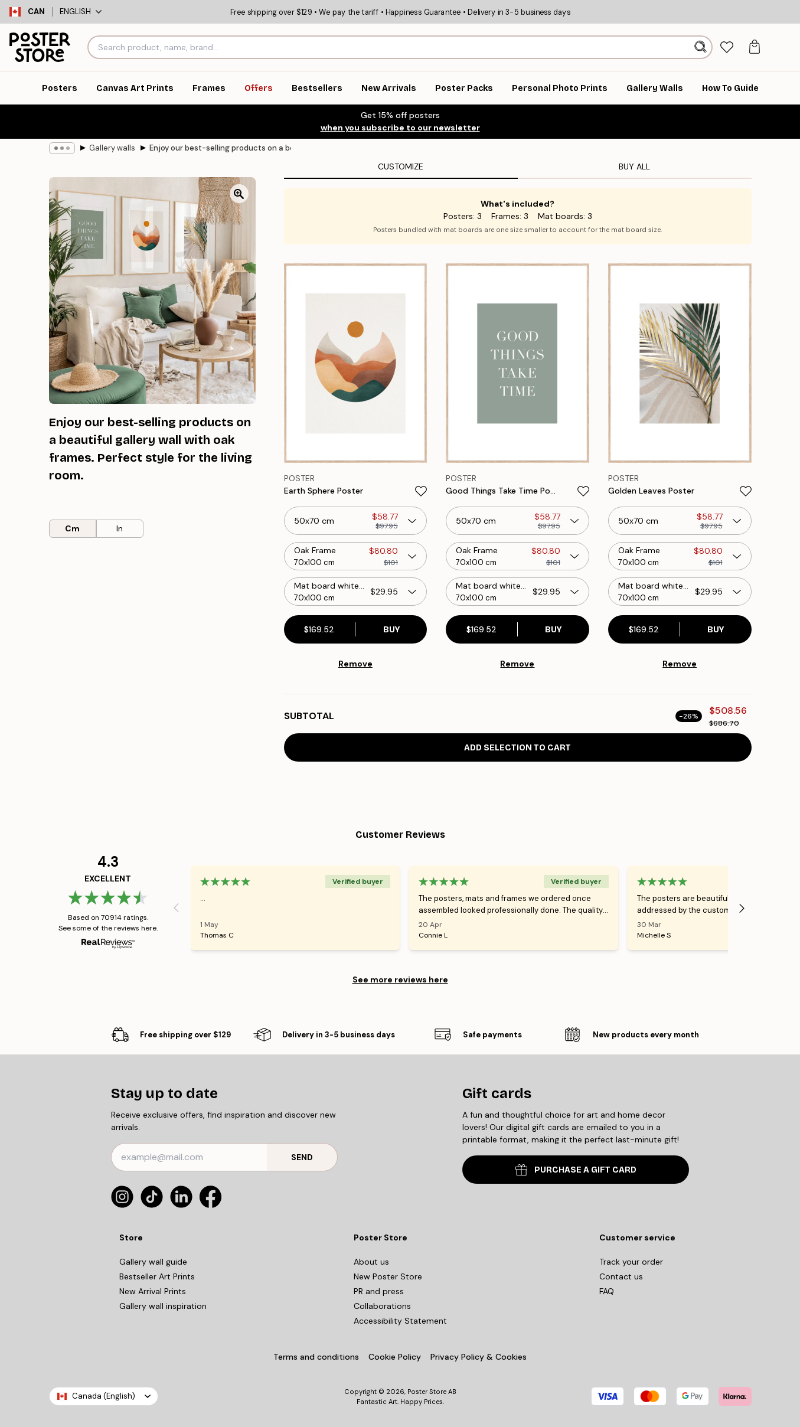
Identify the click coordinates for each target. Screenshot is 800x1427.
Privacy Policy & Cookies (478, 1356)
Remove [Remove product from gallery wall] (355, 663)
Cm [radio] (72, 528)
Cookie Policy (394, 1356)
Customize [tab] (400, 166)
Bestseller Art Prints (157, 1276)
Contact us (621, 1276)
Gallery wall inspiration (163, 1306)
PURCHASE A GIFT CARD (575, 1169)
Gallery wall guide (153, 1261)
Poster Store (426, 1391)
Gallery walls (112, 148)
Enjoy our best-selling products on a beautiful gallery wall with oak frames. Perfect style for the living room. (220, 148)
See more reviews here (400, 979)
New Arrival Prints (152, 1291)
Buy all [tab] (634, 166)
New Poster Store (388, 1276)
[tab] (727, 47)
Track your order (631, 1261)
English (81, 11)
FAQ (606, 1291)
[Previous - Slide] (176, 908)
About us (371, 1261)
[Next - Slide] (742, 908)
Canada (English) (104, 1396)
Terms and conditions (316, 1356)
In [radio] (119, 528)
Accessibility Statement (400, 1320)
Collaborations (382, 1306)
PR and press (379, 1291)
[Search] (702, 47)
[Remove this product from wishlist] (421, 491)
